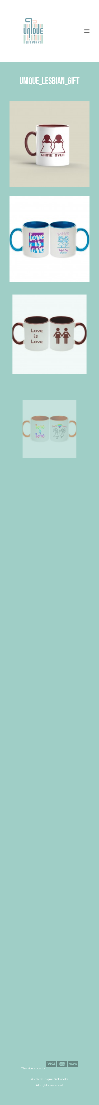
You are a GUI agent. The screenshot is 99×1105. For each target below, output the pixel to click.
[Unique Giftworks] (49, 31)
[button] (87, 31)
